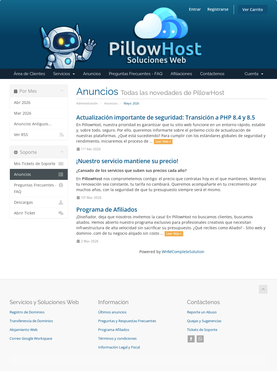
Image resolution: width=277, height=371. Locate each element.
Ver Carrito (252, 9)
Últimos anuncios (112, 312)
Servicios (66, 75)
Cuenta (256, 75)
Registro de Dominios (27, 312)
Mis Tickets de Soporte (39, 163)
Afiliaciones (181, 73)
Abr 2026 (22, 102)
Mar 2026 (22, 113)
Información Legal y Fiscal (119, 347)
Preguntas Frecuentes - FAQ (135, 73)
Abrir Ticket (39, 213)
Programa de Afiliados (106, 209)
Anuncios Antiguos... (33, 123)
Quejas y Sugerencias (204, 321)
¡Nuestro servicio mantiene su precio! (127, 161)
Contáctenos (212, 73)
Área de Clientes (29, 73)
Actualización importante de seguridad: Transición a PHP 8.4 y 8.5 (165, 117)
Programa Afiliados (113, 329)
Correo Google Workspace (31, 338)
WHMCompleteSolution (183, 251)
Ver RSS (39, 134)
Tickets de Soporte (202, 329)
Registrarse (217, 9)
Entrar (195, 9)
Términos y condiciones (117, 338)
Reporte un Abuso (202, 312)
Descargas (39, 202)
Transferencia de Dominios (31, 321)
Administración (87, 103)
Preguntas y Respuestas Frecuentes (127, 321)
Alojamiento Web (24, 329)
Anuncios (92, 73)
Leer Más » (163, 141)
